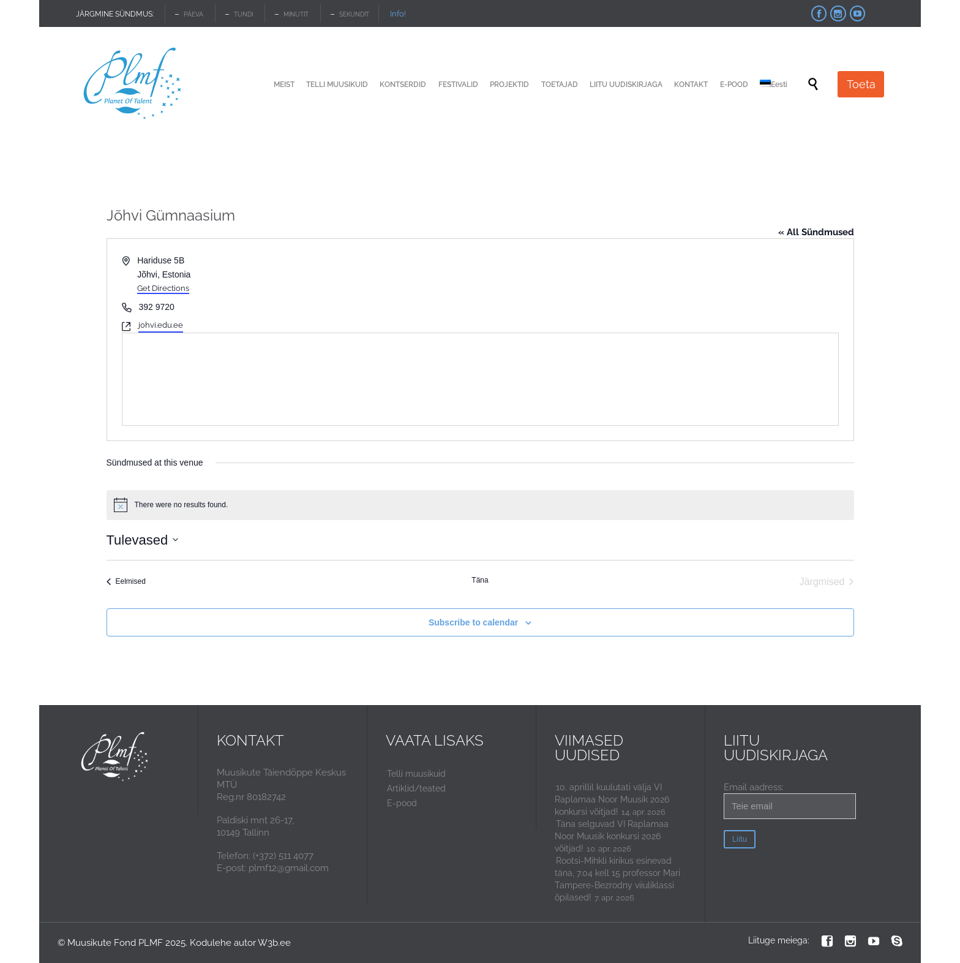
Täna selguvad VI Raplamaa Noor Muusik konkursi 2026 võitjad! (612, 836)
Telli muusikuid (416, 774)
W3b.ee (274, 942)
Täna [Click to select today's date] (479, 580)
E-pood (402, 803)
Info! (398, 13)
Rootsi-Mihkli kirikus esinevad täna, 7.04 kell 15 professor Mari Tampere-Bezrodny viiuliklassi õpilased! (617, 879)
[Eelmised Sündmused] (126, 582)
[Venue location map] (480, 379)
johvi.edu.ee (160, 325)
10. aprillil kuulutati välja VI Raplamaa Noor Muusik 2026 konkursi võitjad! (612, 799)
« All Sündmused (816, 232)
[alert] (480, 504)
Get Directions (163, 288)
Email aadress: (790, 800)
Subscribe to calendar (473, 622)
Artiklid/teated (416, 788)
